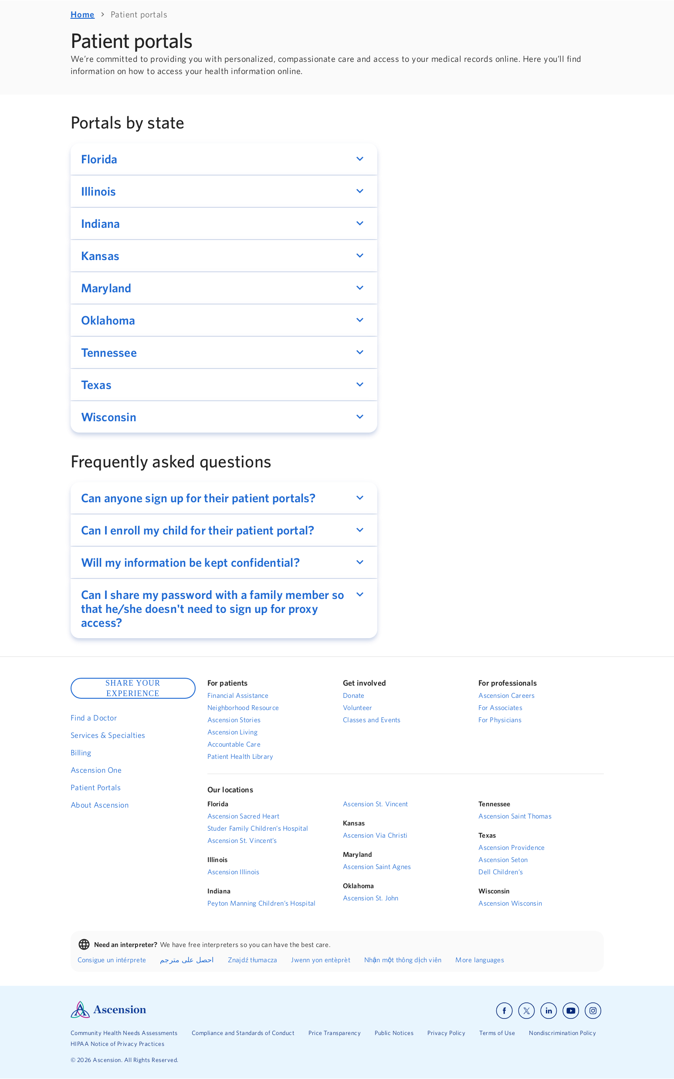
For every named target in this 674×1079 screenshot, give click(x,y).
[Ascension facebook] (504, 1010)
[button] (224, 159)
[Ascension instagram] (593, 1010)
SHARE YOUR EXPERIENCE (132, 688)
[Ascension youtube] (570, 1010)
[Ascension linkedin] (548, 1010)
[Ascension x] (526, 1010)
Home (83, 14)
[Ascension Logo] (108, 1015)
